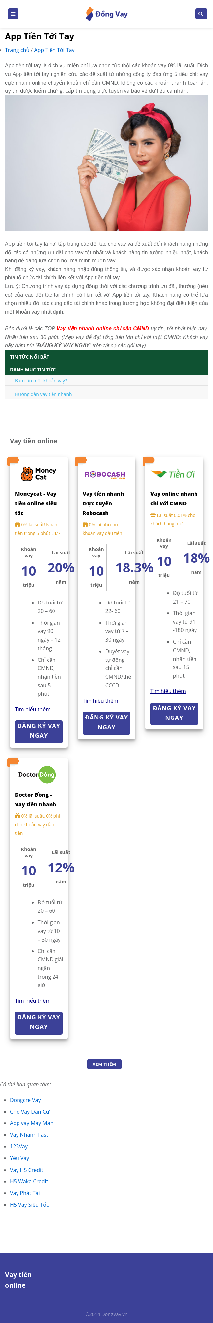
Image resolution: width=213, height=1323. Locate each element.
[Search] (201, 13)
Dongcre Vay (25, 1100)
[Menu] (13, 13)
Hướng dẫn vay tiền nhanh (43, 394)
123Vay (19, 1146)
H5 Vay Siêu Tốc (29, 1204)
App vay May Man (31, 1123)
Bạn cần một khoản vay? (41, 380)
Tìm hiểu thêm (33, 709)
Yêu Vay (19, 1158)
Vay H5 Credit (26, 1170)
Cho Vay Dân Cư (29, 1111)
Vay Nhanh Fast (29, 1134)
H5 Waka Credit (29, 1181)
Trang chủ (18, 50)
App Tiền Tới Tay (54, 50)
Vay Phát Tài (25, 1193)
